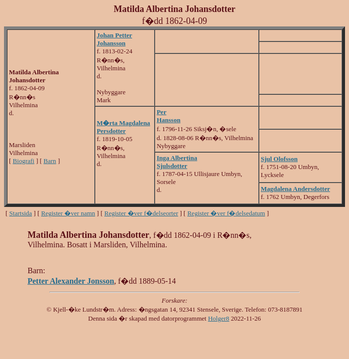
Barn (49, 161)
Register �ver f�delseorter (141, 213)
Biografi (23, 161)
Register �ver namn (68, 213)
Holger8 (218, 318)
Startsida (20, 213)
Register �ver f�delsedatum (226, 213)
